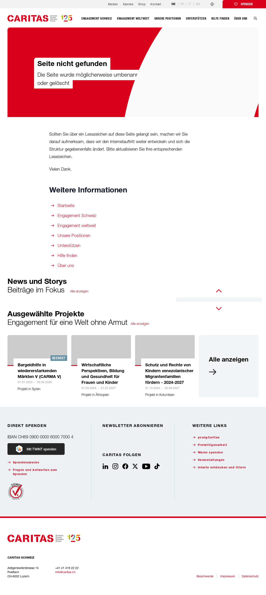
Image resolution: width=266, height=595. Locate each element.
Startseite (66, 205)
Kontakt (155, 4)
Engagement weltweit (77, 225)
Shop (141, 4)
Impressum (227, 576)
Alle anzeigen (79, 291)
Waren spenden (207, 452)
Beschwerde (205, 576)
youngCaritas (206, 437)
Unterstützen (69, 245)
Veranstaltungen (208, 460)
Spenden (247, 4)
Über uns (66, 265)
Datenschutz (250, 576)
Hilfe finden (67, 255)
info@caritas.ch (65, 572)
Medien (113, 4)
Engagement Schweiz (77, 215)
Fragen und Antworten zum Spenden (32, 472)
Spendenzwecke (23, 462)
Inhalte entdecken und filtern (219, 467)
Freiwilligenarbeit (209, 445)
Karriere (128, 4)
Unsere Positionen (74, 235)
